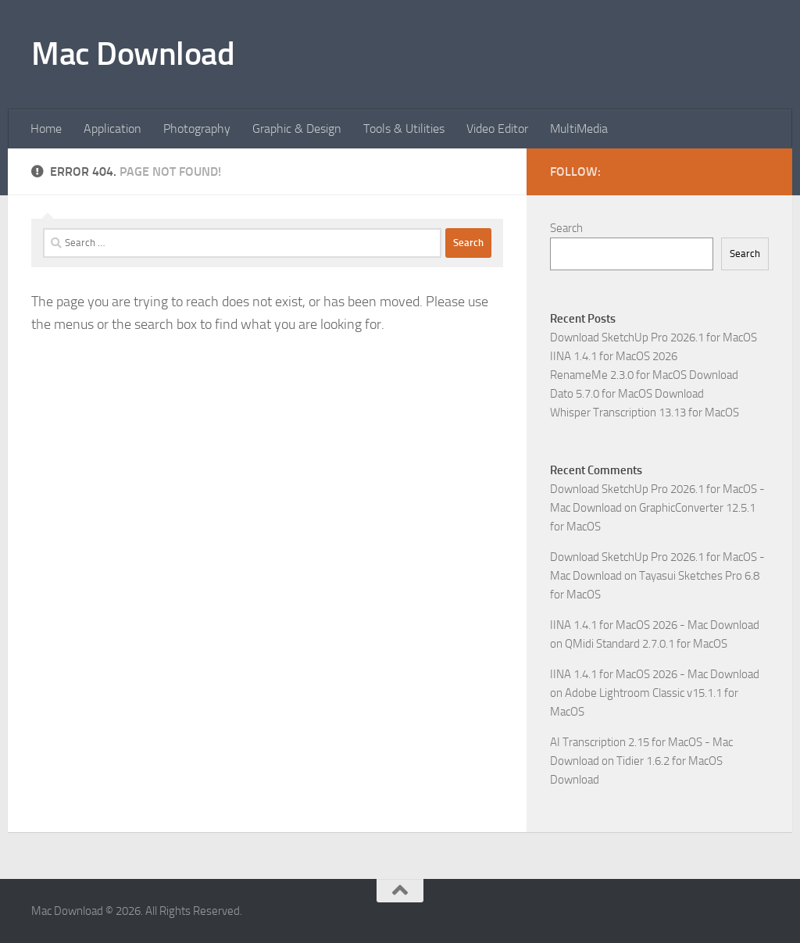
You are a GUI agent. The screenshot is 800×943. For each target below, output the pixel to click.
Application (112, 128)
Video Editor (497, 128)
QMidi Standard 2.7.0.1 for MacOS (646, 644)
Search (566, 228)
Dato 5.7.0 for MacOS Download (627, 394)
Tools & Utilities (404, 128)
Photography (196, 128)
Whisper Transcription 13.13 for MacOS (644, 412)
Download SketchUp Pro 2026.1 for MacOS (653, 337)
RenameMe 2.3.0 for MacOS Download (644, 375)
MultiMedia (579, 128)
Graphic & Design (296, 128)
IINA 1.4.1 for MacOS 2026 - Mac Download (654, 625)
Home (46, 128)
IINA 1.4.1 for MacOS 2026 (613, 356)
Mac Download (132, 53)
